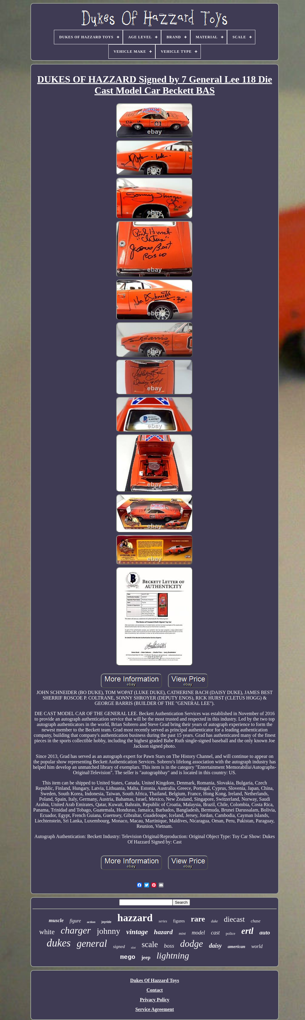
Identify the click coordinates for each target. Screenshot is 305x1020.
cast (215, 933)
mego (127, 957)
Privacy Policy (154, 999)
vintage (137, 932)
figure (75, 920)
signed (119, 946)
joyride (106, 922)
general (92, 943)
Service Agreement (154, 1009)
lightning (173, 955)
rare (198, 919)
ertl (247, 931)
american (236, 946)
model (198, 933)
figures (179, 921)
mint (182, 933)
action (91, 922)
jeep (145, 957)
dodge (191, 943)
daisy (215, 945)
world (257, 946)
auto (265, 932)
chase (255, 921)
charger (76, 930)
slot (133, 947)
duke (214, 921)
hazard (163, 932)
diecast (234, 919)
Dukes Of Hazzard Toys (154, 980)
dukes (59, 943)
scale (150, 944)
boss (169, 946)
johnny (108, 931)
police (230, 933)
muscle (56, 920)
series (163, 921)
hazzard (135, 917)
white (46, 932)
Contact (154, 990)
